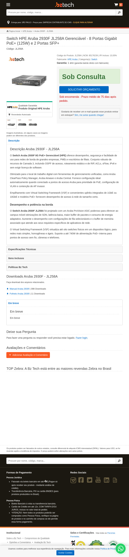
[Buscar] (61, 12)
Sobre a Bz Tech (13, 538)
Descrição (13, 140)
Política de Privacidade (110, 549)
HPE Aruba (27, 31)
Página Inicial (13, 31)
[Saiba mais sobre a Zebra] (64, 408)
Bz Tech (64, 4)
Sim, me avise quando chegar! (89, 115)
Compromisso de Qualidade (37, 538)
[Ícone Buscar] (119, 12)
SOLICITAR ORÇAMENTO (84, 89)
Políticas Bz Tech (17, 267)
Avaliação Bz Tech (42, 542)
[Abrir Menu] (14, 4)
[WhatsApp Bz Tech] (120, 549)
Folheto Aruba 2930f (17, 293)
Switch (94, 59)
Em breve (13, 303)
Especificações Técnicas (22, 249)
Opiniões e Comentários (20, 542)
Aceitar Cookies (65, 553)
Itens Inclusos (16, 258)
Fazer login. (82, 337)
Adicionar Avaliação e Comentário (28, 355)
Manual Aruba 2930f (17, 289)
